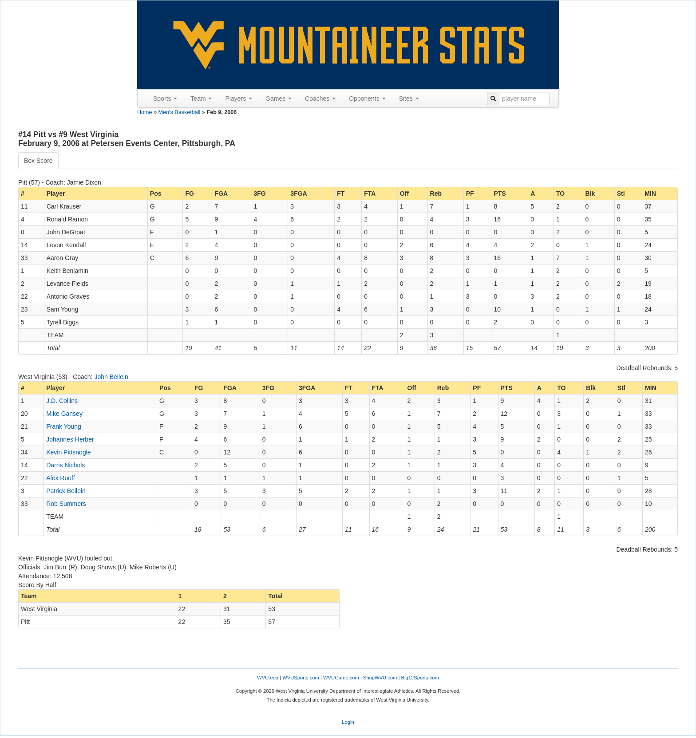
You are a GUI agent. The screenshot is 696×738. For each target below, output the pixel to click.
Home (144, 112)
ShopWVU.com (380, 677)
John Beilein (111, 376)
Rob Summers (66, 503)
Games (278, 98)
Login (348, 722)
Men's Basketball (179, 112)
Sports (165, 98)
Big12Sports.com (420, 677)
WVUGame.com (341, 677)
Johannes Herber (70, 439)
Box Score (38, 160)
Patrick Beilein (66, 490)
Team (201, 98)
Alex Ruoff (60, 477)
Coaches (320, 98)
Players (238, 98)
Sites (409, 98)
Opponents (367, 98)
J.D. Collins (62, 400)
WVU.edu (267, 677)
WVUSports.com (300, 677)
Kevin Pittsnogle (68, 452)
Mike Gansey (64, 413)
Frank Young (63, 426)
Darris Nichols (65, 465)
